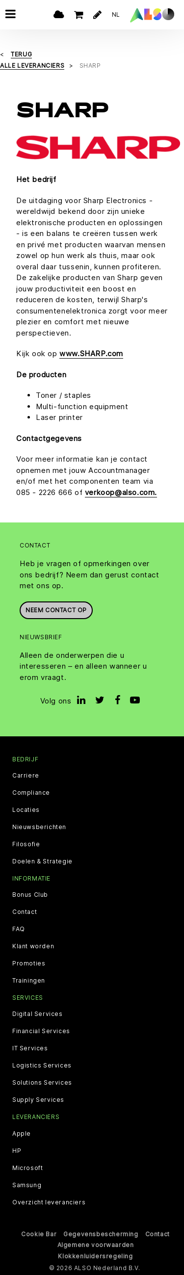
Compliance (31, 792)
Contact (24, 912)
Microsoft (27, 1167)
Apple (21, 1133)
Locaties (26, 810)
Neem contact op (56, 609)
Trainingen (28, 980)
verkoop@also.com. (121, 491)
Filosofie (26, 844)
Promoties (28, 963)
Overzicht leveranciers (48, 1201)
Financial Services (41, 1031)
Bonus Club (30, 894)
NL (116, 14)
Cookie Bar (38, 1233)
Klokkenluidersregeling (95, 1255)
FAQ (18, 929)
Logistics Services (42, 1065)
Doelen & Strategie (42, 861)
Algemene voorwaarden (95, 1245)
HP (16, 1150)
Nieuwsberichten (39, 827)
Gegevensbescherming (100, 1233)
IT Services (30, 1048)
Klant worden (33, 946)
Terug (21, 54)
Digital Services (37, 1014)
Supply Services (38, 1099)
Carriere (25, 775)
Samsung (26, 1184)
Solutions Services (42, 1082)
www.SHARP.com (91, 353)
